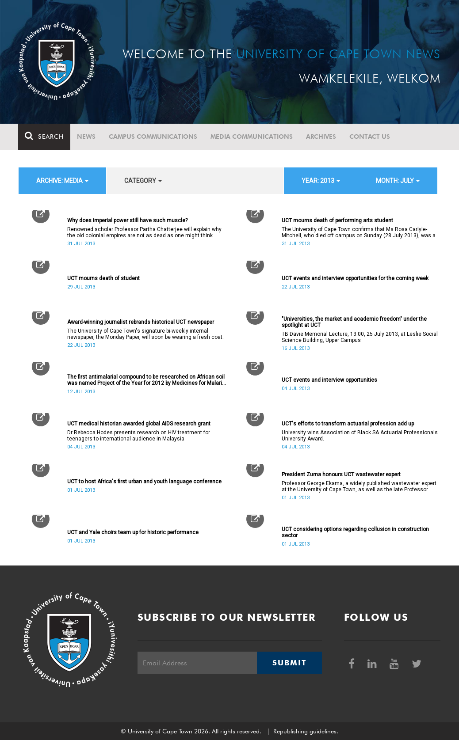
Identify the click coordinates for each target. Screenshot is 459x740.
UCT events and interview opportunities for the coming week (355, 278)
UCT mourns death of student (103, 278)
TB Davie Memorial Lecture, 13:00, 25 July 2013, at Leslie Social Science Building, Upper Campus (360, 337)
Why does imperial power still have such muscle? (127, 220)
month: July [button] (398, 180)
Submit (289, 662)
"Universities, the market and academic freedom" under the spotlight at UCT (354, 322)
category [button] (143, 180)
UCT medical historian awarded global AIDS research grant (138, 424)
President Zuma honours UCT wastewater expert (341, 474)
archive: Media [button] (62, 180)
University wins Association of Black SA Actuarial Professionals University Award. (360, 435)
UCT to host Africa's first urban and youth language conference (144, 481)
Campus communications (153, 136)
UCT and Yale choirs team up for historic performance (133, 532)
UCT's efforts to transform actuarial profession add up (348, 424)
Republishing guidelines (305, 731)
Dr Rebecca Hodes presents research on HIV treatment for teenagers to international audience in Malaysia (138, 435)
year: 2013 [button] (321, 180)
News (86, 136)
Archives (321, 136)
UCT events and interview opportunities (329, 380)
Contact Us (370, 136)
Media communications (252, 136)
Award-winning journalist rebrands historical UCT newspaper (140, 322)
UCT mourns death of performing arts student (337, 220)
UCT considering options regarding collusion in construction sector (355, 532)
